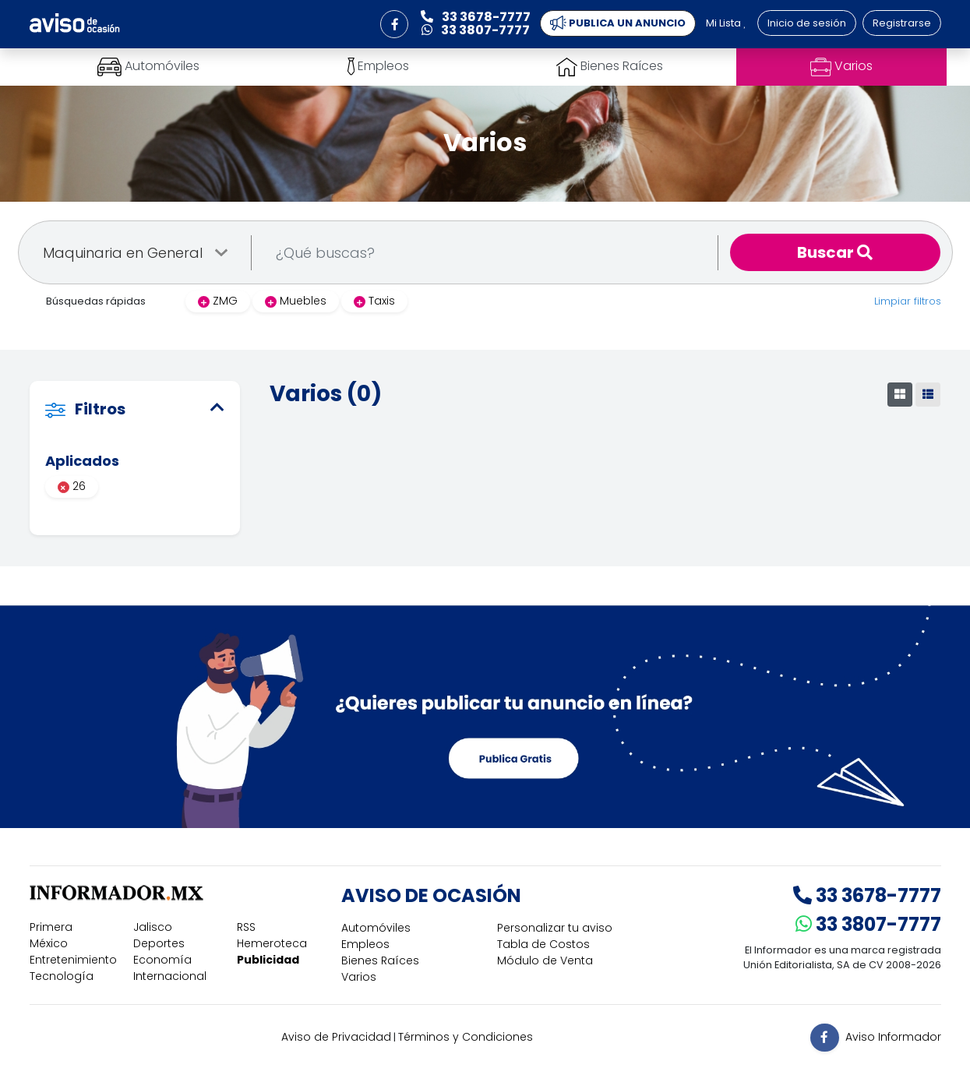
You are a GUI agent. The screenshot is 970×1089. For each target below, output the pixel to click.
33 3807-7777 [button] (476, 30)
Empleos (365, 944)
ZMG (218, 300)
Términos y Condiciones (465, 1037)
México (49, 943)
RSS (246, 927)
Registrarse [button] (902, 23)
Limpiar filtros (907, 301)
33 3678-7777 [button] (476, 16)
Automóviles (376, 928)
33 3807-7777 (868, 924)
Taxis (374, 300)
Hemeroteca (272, 943)
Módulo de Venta (545, 960)
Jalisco (152, 927)
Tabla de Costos (543, 944)
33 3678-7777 (867, 895)
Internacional (169, 976)
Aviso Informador (893, 1036)
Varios (358, 977)
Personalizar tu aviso (554, 928)
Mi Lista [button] (726, 23)
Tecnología (61, 976)
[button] (394, 24)
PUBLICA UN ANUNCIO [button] (618, 23)
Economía (162, 959)
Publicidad (268, 959)
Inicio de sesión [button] (806, 23)
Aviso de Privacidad (336, 1037)
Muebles (295, 300)
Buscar (835, 252)
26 (72, 486)
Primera (51, 927)
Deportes (159, 943)
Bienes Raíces (380, 960)
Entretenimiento (73, 959)
